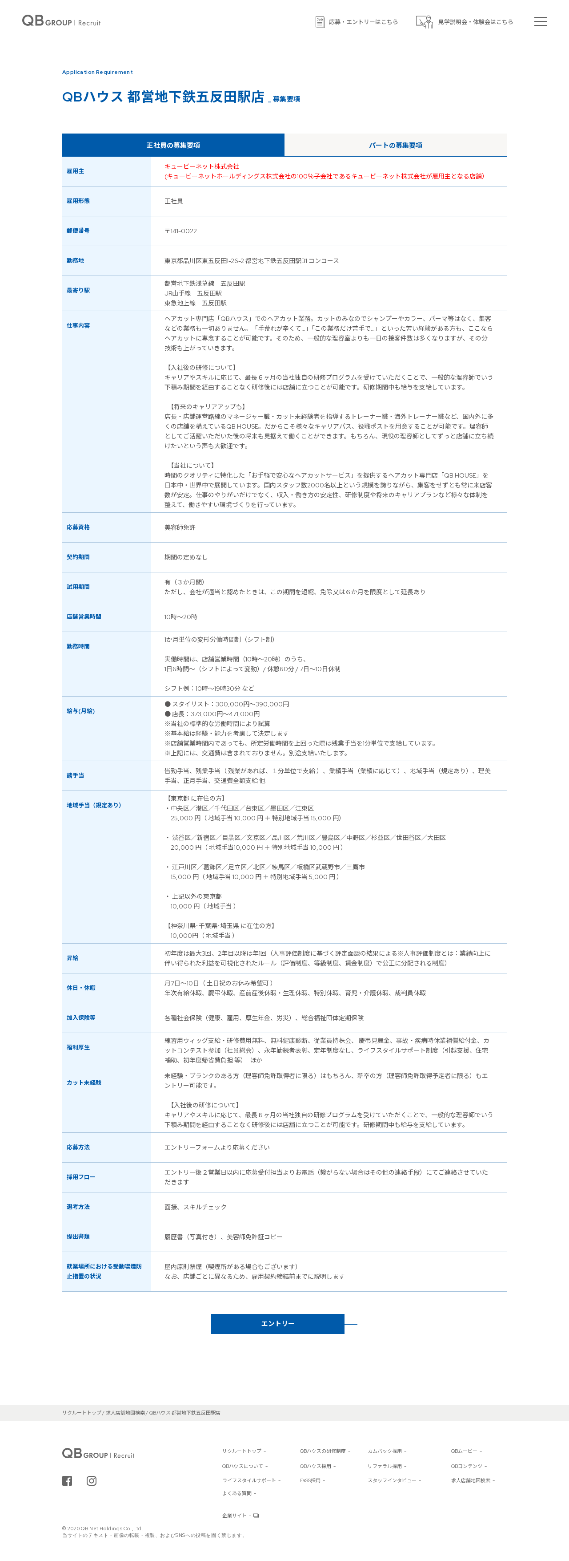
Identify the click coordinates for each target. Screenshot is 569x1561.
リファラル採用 (385, 1466)
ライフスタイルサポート (249, 1480)
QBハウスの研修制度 (323, 1451)
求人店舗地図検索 (470, 1480)
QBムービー (464, 1451)
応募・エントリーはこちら (363, 22)
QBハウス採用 (315, 1466)
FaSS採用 (310, 1480)
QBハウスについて (242, 1466)
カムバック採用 (385, 1451)
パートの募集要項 (395, 145)
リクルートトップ (241, 1451)
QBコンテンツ (466, 1466)
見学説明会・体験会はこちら (475, 22)
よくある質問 (237, 1493)
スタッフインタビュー (392, 1480)
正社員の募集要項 (173, 145)
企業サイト (234, 1515)
